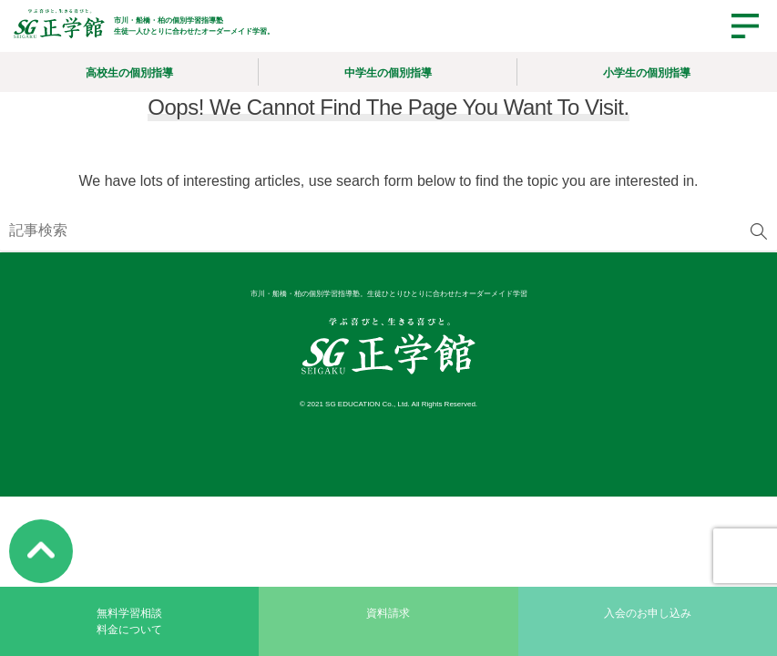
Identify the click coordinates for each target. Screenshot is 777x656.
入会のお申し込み (647, 613)
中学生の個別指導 (388, 73)
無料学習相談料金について (129, 621)
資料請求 (388, 613)
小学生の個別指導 (646, 73)
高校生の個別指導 (129, 73)
